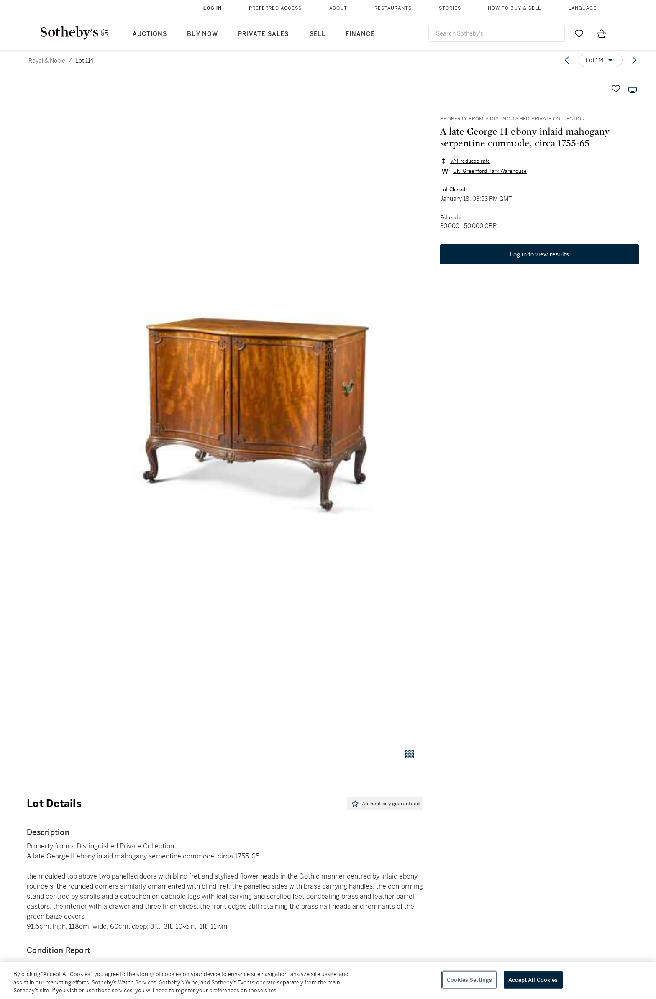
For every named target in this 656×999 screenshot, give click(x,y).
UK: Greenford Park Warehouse (489, 171)
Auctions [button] (150, 34)
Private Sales (263, 34)
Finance (360, 34)
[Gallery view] (409, 754)
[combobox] (496, 34)
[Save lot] (616, 88)
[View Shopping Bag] (602, 33)
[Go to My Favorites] (579, 33)
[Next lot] (634, 60)
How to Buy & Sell (514, 8)
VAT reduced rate (470, 161)
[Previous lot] (567, 60)
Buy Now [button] (202, 34)
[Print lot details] (632, 88)
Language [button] (583, 8)
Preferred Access (275, 8)
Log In (212, 7)
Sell (317, 34)
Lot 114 (84, 60)
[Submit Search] (555, 33)
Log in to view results (539, 255)
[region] (328, 980)
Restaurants (393, 8)
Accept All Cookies (533, 979)
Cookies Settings (469, 979)
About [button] (338, 8)
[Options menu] (601, 60)
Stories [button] (450, 8)
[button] (257, 409)
